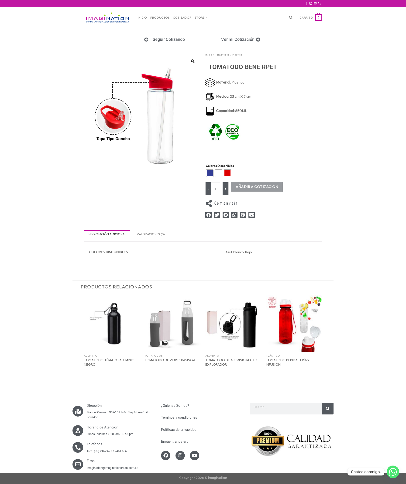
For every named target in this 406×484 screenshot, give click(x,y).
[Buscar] (290, 17)
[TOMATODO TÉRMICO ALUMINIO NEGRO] (112, 323)
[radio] (209, 173)
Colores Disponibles (220, 166)
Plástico (237, 54)
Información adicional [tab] (107, 234)
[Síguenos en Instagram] (310, 3)
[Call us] (319, 3)
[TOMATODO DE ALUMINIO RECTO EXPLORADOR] (233, 323)
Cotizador (182, 17)
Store (201, 17)
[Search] (328, 408)
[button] (208, 215)
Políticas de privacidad (178, 430)
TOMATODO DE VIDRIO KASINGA (170, 360)
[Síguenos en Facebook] (306, 3)
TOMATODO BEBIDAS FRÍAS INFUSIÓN (287, 362)
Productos (160, 17)
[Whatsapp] (393, 472)
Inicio (142, 17)
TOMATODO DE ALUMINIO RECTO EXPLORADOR (231, 362)
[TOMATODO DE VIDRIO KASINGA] (173, 323)
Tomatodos (222, 54)
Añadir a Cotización (257, 186)
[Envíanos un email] (315, 3)
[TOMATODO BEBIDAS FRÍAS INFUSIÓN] (294, 323)
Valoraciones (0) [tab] (151, 234)
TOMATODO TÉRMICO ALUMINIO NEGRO (109, 362)
